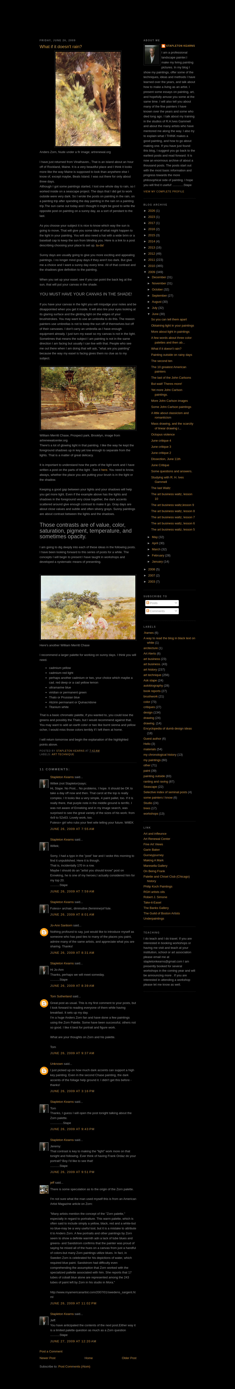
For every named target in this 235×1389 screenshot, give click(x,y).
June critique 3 (161, 446)
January (158, 561)
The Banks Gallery (156, 908)
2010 (152, 266)
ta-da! (99, 245)
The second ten (161, 361)
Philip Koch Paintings (158, 886)
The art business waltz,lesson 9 (172, 505)
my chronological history (160, 754)
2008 (152, 569)
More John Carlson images (169, 400)
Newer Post (48, 1358)
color (147, 702)
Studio (148, 803)
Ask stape (150, 680)
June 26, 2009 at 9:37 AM (72, 1053)
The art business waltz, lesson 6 (173, 523)
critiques (149, 707)
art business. (152, 664)
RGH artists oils (154, 892)
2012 (152, 253)
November (159, 283)
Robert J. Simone (155, 897)
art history (150, 669)
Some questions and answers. (171, 471)
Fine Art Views (153, 844)
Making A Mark (154, 860)
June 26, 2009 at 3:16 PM (72, 1091)
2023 (152, 217)
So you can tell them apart (169, 319)
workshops (151, 813)
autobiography (153, 685)
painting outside (154, 776)
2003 (152, 581)
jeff (52, 1182)
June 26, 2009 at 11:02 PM (73, 1303)
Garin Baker (152, 849)
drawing (149, 718)
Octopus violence (163, 434)
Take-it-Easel (152, 902)
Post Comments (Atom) (74, 1366)
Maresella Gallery (155, 865)
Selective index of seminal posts (165, 792)
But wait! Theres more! (166, 384)
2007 (152, 575)
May (155, 537)
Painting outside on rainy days (171, 355)
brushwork (151, 696)
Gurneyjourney (154, 855)
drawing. (149, 723)
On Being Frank (154, 871)
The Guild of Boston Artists (162, 913)
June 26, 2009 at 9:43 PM (72, 1129)
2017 (152, 223)
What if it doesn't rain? (166, 348)
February (158, 555)
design (148, 712)
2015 (152, 235)
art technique (63, 754)
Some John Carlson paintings (171, 407)
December (159, 277)
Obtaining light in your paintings (172, 325)
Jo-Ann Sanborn (61, 925)
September (160, 295)
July (155, 308)
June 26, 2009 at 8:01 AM (72, 914)
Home (89, 1358)
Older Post (129, 1358)
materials (150, 749)
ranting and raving (156, 781)
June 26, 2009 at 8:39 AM (72, 985)
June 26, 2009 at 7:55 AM (72, 829)
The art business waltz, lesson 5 (173, 529)
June (155, 314)
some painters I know (158, 797)
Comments (155, 611)
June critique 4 (161, 440)
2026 (152, 210)
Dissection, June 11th (165, 459)
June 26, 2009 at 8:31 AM (72, 952)
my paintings (152, 760)
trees (147, 808)
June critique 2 (161, 453)
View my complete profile (164, 191)
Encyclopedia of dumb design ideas (168, 728)
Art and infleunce (155, 833)
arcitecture (151, 648)
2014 (152, 241)
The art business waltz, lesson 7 (173, 517)
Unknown (56, 1064)
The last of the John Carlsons (171, 377)
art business (152, 659)
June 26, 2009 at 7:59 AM (72, 891)
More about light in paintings (170, 331)
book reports (152, 691)
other (147, 765)
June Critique (160, 465)
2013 (152, 247)
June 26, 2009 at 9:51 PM (72, 1172)
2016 (152, 229)
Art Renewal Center (157, 839)
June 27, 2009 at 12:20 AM (73, 1341)
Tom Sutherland (61, 996)
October (158, 289)
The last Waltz (161, 488)
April (155, 543)
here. (104, 470)
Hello (147, 744)
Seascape (150, 786)
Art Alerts (150, 653)
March (156, 549)
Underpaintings (154, 918)
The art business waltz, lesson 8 (173, 511)
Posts (152, 603)
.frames (149, 632)
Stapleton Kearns (62, 777)
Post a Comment (51, 1351)
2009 (152, 272)
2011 (152, 259)
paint (147, 770)
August (157, 301)
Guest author (152, 738)
